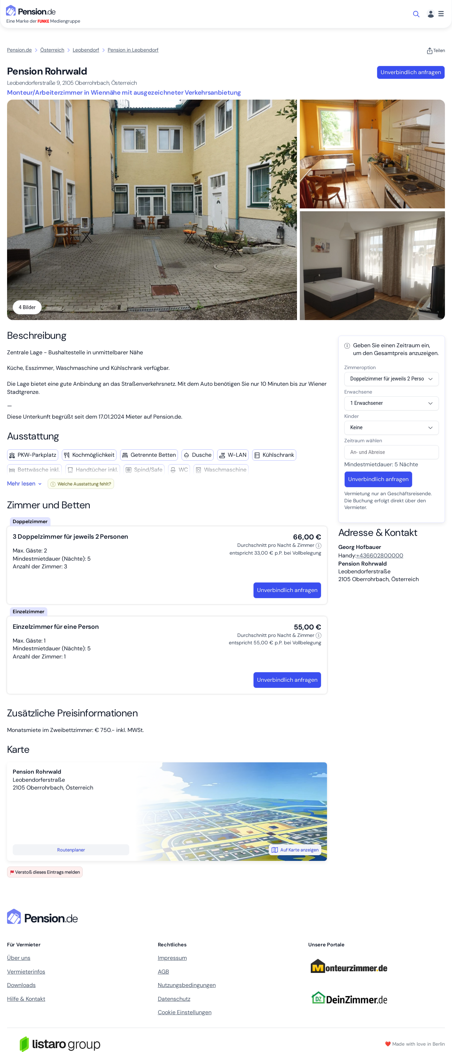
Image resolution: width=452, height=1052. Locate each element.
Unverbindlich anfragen (411, 72)
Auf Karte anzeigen (295, 850)
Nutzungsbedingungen (187, 985)
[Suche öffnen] (416, 14)
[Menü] (435, 14)
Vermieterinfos (26, 971)
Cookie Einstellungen (185, 1012)
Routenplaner (71, 850)
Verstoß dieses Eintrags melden (45, 872)
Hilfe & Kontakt (26, 999)
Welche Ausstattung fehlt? (80, 484)
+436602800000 (379, 555)
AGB (163, 971)
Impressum (172, 958)
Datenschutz (174, 999)
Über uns (18, 958)
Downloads (21, 985)
